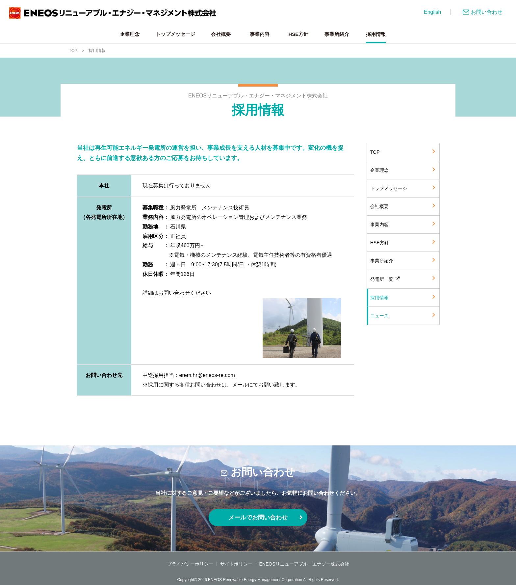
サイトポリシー (236, 564)
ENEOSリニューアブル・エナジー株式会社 (304, 564)
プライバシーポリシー (190, 564)
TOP (73, 50)
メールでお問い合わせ (258, 517)
